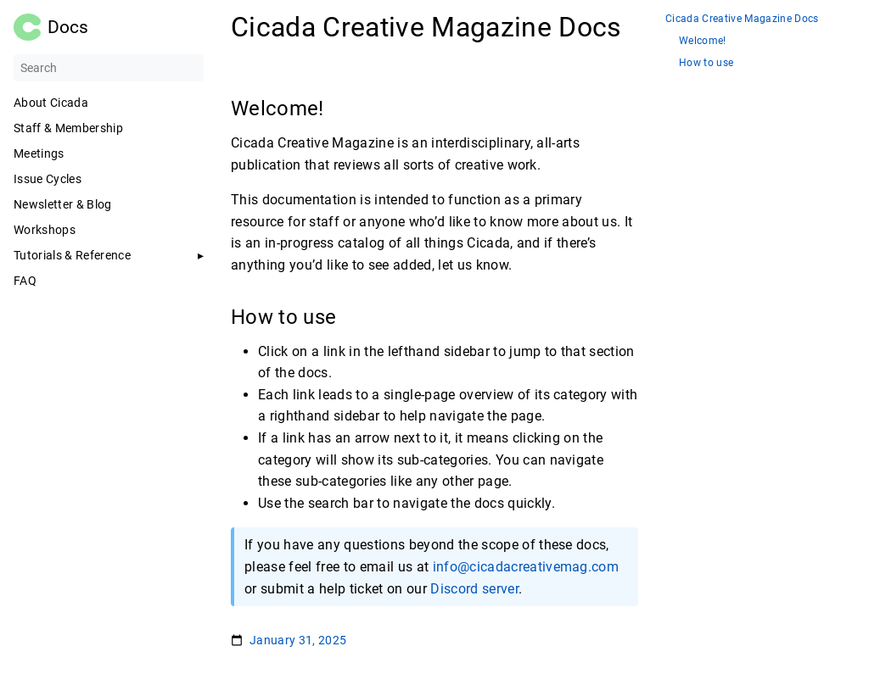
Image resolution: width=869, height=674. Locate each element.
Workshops (45, 230)
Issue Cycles (47, 179)
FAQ (25, 280)
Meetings (39, 153)
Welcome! (702, 41)
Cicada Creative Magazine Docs (742, 19)
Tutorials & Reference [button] (72, 255)
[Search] (109, 67)
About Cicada (51, 102)
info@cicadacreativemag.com (526, 567)
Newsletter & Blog (63, 204)
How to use (706, 63)
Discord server (474, 589)
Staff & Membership (68, 128)
